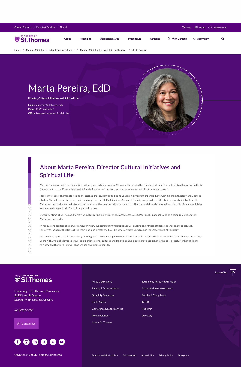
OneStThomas (220, 27)
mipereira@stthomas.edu (49, 104)
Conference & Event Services (107, 308)
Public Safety (99, 301)
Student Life (134, 38)
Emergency (183, 355)
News (202, 27)
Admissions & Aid (109, 38)
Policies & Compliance (154, 295)
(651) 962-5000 (23, 310)
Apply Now (203, 38)
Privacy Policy (166, 355)
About (67, 38)
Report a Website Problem (105, 355)
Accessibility (147, 355)
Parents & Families (45, 27)
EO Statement (129, 355)
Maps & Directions (102, 281)
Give (189, 27)
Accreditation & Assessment (157, 288)
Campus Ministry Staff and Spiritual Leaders (103, 50)
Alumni (63, 27)
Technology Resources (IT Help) (159, 281)
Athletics (155, 38)
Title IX (146, 301)
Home (17, 50)
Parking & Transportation (105, 288)
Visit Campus (179, 38)
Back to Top (225, 272)
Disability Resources (103, 295)
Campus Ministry (35, 50)
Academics (85, 38)
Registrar (147, 308)
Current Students (22, 27)
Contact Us (26, 323)
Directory (147, 315)
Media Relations (101, 315)
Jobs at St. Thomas (102, 322)
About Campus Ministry (62, 50)
